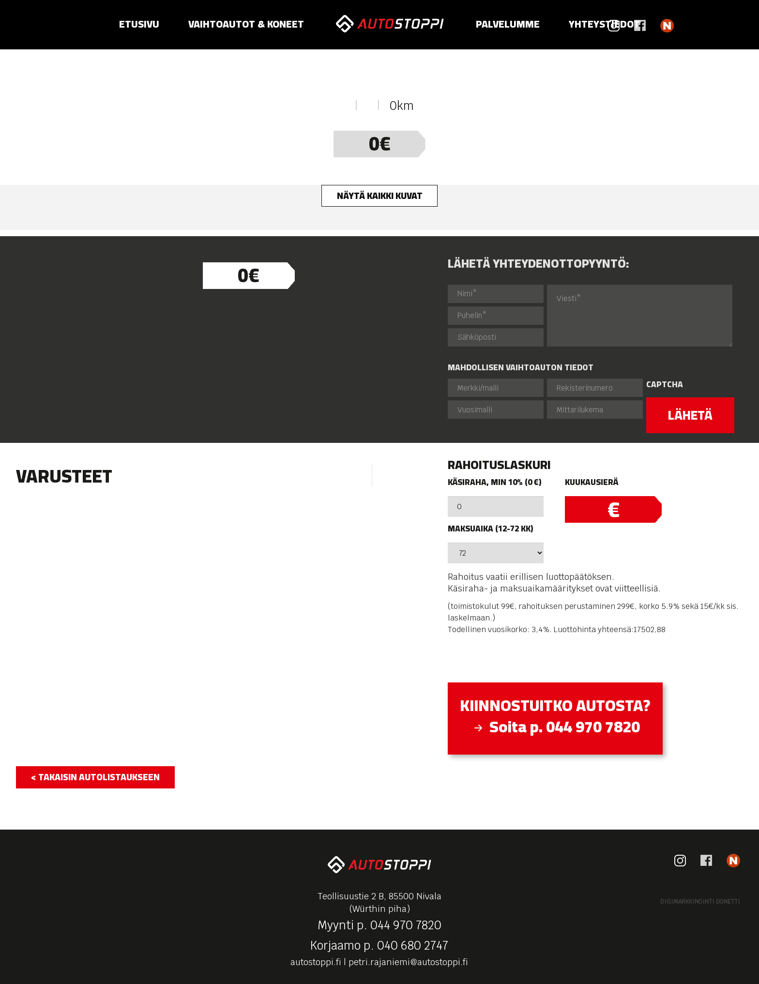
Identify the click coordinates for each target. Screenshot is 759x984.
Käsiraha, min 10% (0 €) (494, 482)
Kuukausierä (591, 482)
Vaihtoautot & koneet (246, 24)
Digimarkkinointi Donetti (700, 902)
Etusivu (139, 24)
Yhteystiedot (604, 24)
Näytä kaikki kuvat (380, 195)
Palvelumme (508, 24)
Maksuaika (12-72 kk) (490, 529)
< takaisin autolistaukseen (95, 777)
